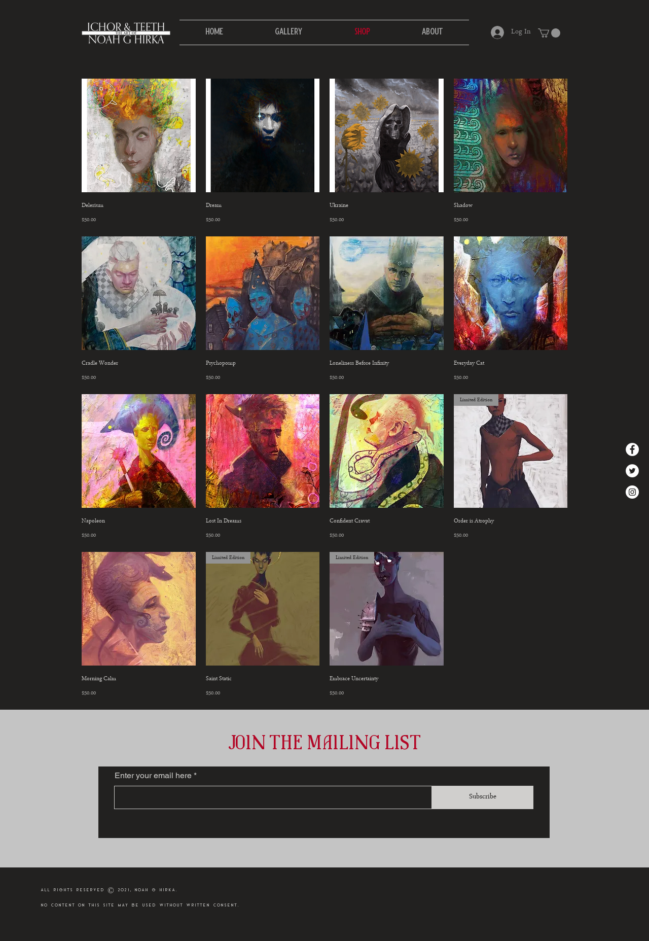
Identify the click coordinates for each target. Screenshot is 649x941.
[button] (549, 33)
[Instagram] (632, 492)
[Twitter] (632, 470)
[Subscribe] (482, 797)
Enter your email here (153, 776)
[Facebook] (632, 449)
